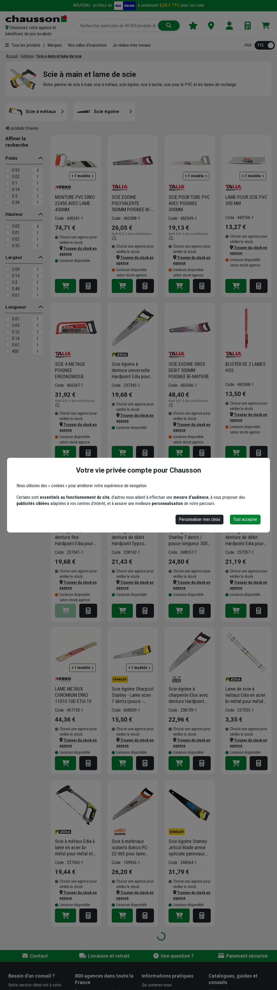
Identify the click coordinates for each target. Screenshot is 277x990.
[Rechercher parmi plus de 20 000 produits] (116, 26)
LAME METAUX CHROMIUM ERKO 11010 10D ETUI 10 (73, 695)
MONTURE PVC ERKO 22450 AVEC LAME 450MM (75, 203)
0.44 (15, 288)
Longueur (15, 307)
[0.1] (7, 183)
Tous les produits (22, 45)
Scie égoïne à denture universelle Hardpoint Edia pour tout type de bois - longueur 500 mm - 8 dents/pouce (132, 370)
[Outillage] (27, 56)
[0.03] (7, 226)
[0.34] (7, 202)
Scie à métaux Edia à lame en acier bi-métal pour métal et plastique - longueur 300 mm (75, 847)
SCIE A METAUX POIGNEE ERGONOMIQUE (70, 370)
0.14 (15, 189)
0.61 (15, 295)
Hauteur (14, 214)
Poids (11, 158)
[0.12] (7, 332)
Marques (54, 45)
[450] (7, 351)
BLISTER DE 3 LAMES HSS (245, 367)
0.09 (15, 269)
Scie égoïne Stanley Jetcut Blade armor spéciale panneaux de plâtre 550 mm (190, 847)
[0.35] (7, 246)
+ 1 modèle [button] (82, 175)
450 (15, 351)
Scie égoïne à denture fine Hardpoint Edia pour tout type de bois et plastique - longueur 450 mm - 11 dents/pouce (74, 537)
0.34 (15, 202)
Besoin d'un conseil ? (31, 976)
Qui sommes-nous (157, 985)
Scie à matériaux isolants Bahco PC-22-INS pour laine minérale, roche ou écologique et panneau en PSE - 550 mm (130, 847)
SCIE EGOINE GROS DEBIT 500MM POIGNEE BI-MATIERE (189, 370)
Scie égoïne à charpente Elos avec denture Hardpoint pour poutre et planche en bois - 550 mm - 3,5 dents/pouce (189, 695)
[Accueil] (12, 56)
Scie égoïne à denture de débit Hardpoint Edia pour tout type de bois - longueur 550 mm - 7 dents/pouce (245, 537)
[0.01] (7, 233)
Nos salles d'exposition (87, 45)
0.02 (15, 176)
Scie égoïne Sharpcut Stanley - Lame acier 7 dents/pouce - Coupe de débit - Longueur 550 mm (133, 695)
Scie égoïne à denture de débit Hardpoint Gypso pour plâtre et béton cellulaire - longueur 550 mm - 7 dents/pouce (131, 537)
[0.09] (7, 269)
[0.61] (7, 295)
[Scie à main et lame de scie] (59, 56)
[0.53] (7, 170)
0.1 (14, 183)
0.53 (15, 170)
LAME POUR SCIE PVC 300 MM (246, 200)
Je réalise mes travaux (132, 45)
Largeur (13, 257)
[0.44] (7, 289)
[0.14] (7, 189)
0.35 (15, 245)
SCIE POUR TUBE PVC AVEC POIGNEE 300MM (189, 203)
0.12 (15, 331)
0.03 (15, 226)
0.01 (15, 232)
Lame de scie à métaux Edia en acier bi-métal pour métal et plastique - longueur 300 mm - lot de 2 (245, 695)
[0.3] (7, 196)
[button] (36, 31)
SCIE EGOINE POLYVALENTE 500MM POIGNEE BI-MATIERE (131, 203)
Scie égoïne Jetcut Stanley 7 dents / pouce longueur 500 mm (188, 537)
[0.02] (7, 177)
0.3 (14, 196)
